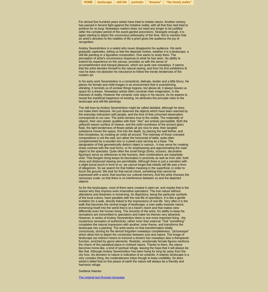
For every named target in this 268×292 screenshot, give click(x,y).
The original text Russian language (102, 277)
